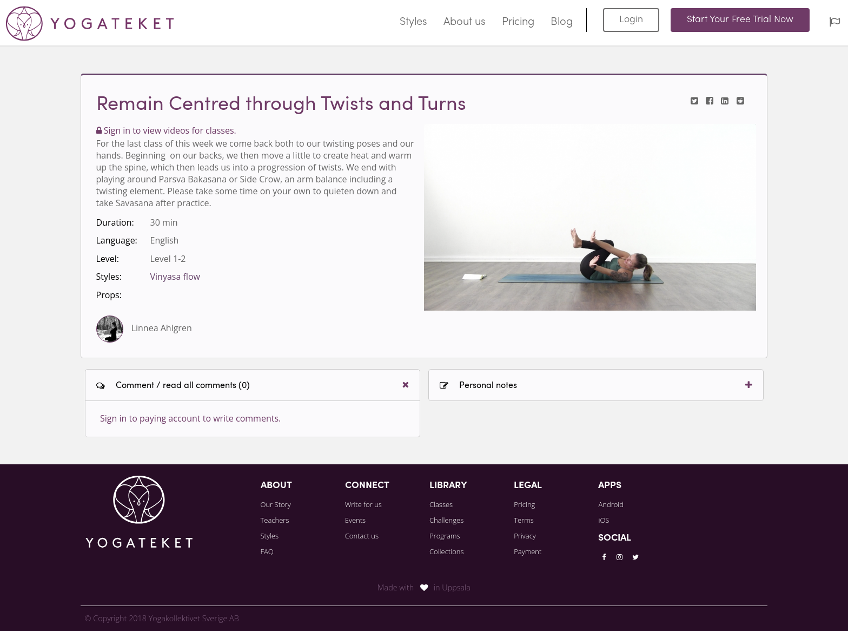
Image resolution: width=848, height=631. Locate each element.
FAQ (267, 551)
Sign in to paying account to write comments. (190, 418)
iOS (603, 520)
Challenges (446, 520)
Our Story (276, 504)
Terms (524, 520)
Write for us (363, 504)
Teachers (275, 520)
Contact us (362, 536)
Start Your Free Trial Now (740, 19)
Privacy (525, 536)
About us (464, 22)
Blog (562, 22)
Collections (446, 551)
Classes (441, 504)
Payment (527, 551)
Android (611, 504)
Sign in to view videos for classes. (166, 130)
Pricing (518, 22)
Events (355, 520)
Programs (444, 536)
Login (631, 19)
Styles (413, 22)
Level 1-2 (168, 259)
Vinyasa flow (175, 276)
